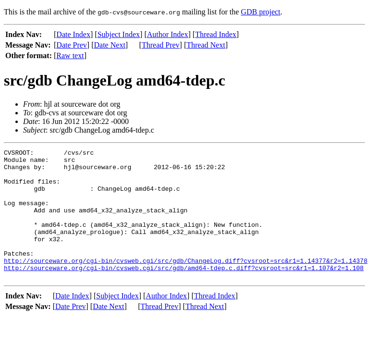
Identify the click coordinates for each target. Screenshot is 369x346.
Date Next (109, 45)
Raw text (70, 55)
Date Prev (71, 45)
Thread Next (205, 45)
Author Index (167, 34)
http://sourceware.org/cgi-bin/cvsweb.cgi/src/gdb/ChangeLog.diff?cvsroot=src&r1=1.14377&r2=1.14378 (186, 283)
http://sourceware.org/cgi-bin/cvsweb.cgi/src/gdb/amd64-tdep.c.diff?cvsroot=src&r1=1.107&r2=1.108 (184, 292)
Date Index (73, 34)
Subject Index (119, 34)
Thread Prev (161, 45)
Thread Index (215, 34)
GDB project (260, 12)
